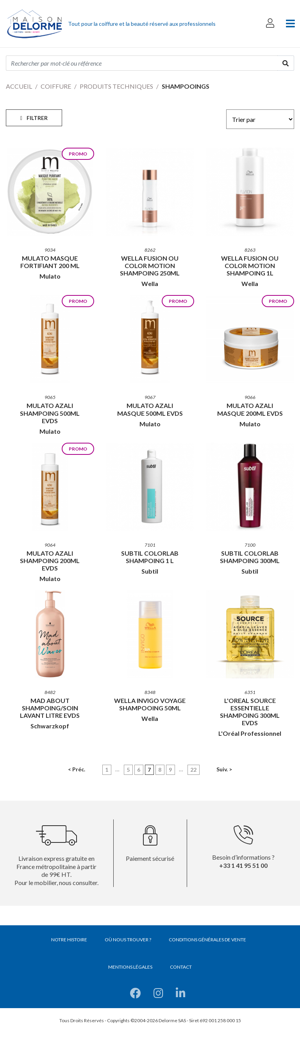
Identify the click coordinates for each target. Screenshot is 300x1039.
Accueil (19, 86)
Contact (181, 967)
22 (193, 769)
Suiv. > (224, 769)
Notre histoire (69, 939)
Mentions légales (130, 967)
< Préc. (76, 769)
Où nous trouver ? (128, 939)
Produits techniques (116, 86)
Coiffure (56, 86)
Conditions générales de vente (207, 939)
